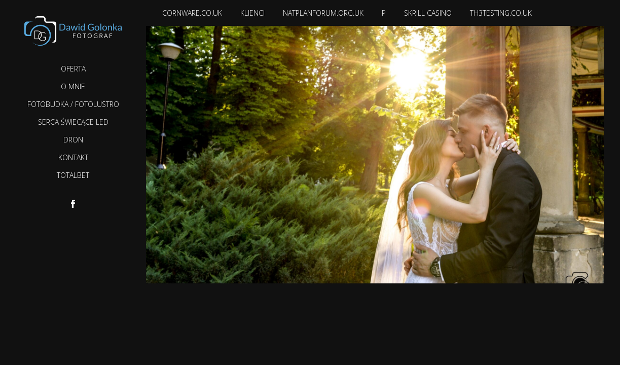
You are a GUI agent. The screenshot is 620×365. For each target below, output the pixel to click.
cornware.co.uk (192, 13)
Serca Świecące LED (73, 122)
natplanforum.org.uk (323, 13)
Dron (73, 139)
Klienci (252, 13)
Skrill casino (428, 13)
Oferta (73, 69)
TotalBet (73, 175)
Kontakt (73, 157)
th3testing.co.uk (501, 13)
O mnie (73, 86)
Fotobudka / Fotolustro (73, 104)
